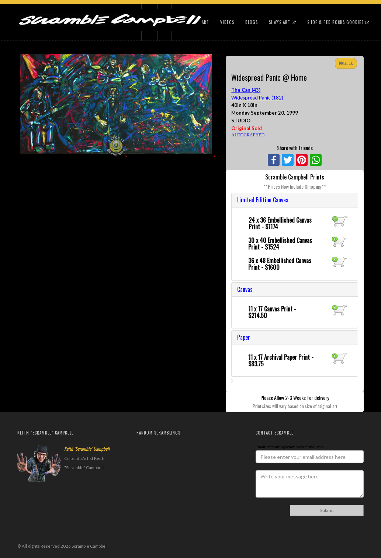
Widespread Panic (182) (257, 98)
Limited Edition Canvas (262, 199)
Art (205, 22)
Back (346, 63)
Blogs (251, 22)
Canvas (245, 289)
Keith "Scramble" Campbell (87, 448)
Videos (227, 22)
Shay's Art (282, 22)
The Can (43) (245, 90)
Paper (243, 337)
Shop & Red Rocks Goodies (338, 22)
